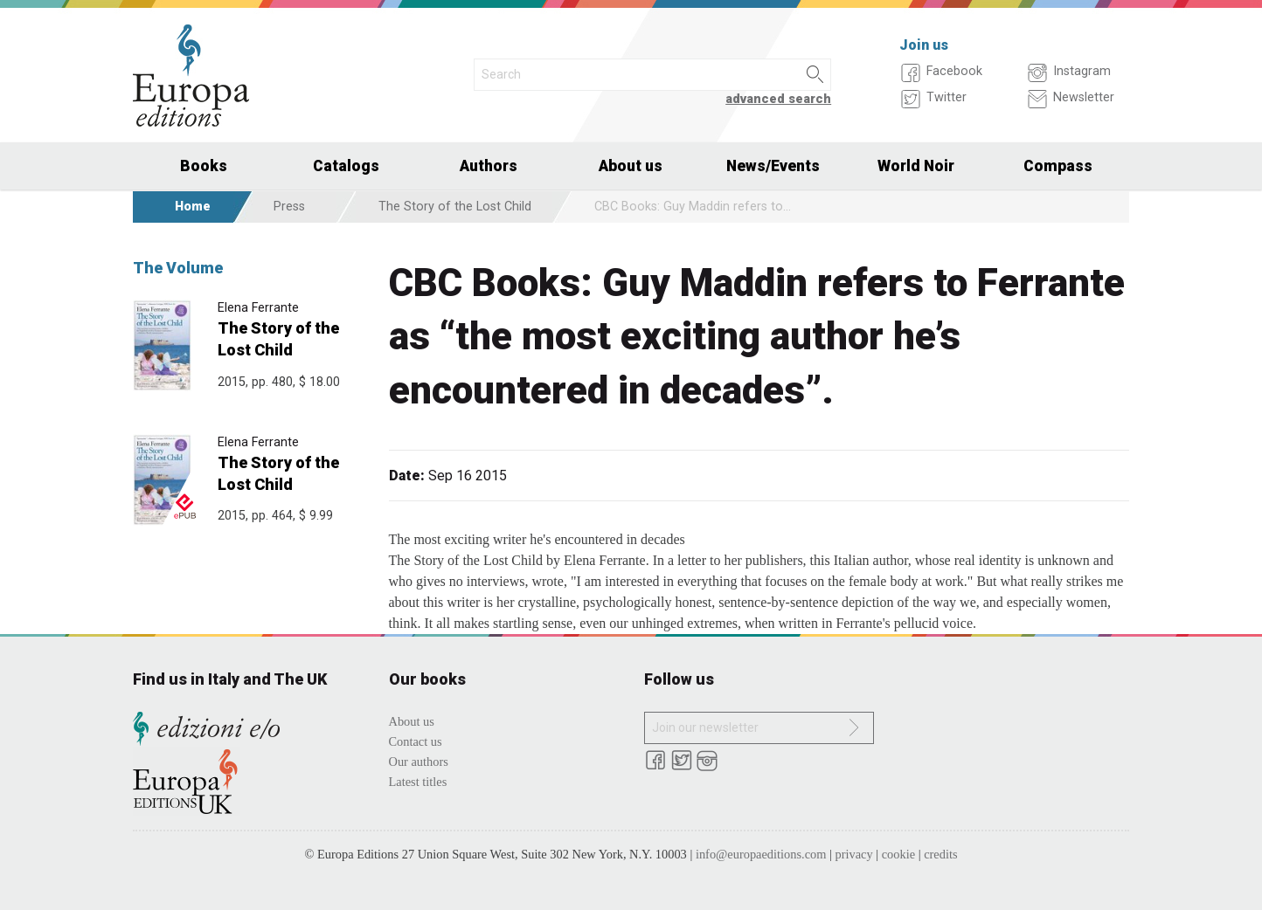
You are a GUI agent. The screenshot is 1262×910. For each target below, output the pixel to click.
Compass (1057, 166)
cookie (898, 854)
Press (289, 206)
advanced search (778, 99)
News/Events (773, 166)
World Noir (915, 166)
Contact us (415, 741)
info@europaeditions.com (761, 854)
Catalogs (346, 166)
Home (193, 206)
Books (203, 166)
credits (940, 854)
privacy (854, 854)
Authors (488, 166)
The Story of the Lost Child (454, 206)
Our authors (418, 762)
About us (630, 166)
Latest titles (418, 782)
